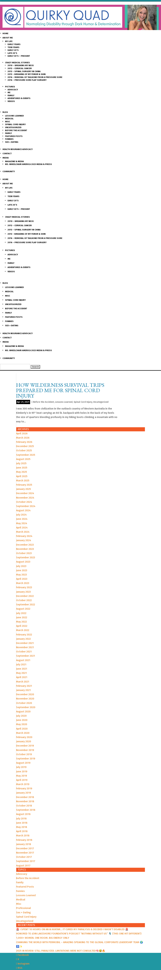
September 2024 (25, 506)
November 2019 (25, 750)
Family (11, 95)
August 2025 (23, 459)
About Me (8, 38)
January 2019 (23, 792)
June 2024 (21, 518)
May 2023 (21, 574)
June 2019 (21, 771)
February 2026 (24, 441)
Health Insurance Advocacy (18, 149)
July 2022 (21, 613)
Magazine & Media (14, 161)
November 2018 (25, 801)
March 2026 (22, 437)
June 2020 (21, 720)
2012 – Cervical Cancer (20, 68)
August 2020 (23, 711)
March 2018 (22, 835)
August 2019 (23, 762)
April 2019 (21, 779)
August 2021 (23, 660)
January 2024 (23, 540)
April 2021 (21, 677)
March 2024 (22, 531)
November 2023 (25, 548)
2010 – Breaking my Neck (21, 65)
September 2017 (25, 861)
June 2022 (21, 617)
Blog (5, 112)
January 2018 (23, 844)
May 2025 (21, 471)
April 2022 (21, 625)
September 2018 (25, 809)
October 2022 (24, 600)
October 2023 (24, 553)
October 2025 (24, 450)
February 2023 (24, 587)
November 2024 (25, 497)
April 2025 (21, 476)
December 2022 (25, 596)
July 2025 (21, 463)
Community (9, 171)
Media (6, 158)
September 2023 (25, 557)
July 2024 (21, 514)
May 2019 (21, 775)
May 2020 (21, 724)
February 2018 (24, 839)
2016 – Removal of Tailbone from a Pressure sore (35, 77)
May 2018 (21, 827)
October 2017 (24, 856)
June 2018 (21, 822)
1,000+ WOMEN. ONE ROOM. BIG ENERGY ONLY (42, 937)
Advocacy (13, 89)
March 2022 (22, 630)
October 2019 (24, 754)
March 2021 (22, 681)
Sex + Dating (11, 142)
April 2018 (22, 831)
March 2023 (22, 583)
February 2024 (24, 536)
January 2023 (23, 591)
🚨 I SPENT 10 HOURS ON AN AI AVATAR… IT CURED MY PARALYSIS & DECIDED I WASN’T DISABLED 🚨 (72, 929)
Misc (7, 121)
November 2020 (25, 698)
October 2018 (24, 805)
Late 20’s (12, 53)
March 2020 (22, 732)
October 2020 (24, 703)
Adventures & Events (19, 98)
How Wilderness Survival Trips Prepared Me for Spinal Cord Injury (60, 390)
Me (9, 92)
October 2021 (24, 651)
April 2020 (22, 728)
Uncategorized (13, 127)
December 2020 (25, 694)
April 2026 (22, 433)
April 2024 (22, 527)
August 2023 (23, 561)
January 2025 (23, 489)
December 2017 (25, 848)
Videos (11, 101)
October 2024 (24, 501)
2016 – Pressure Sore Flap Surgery (27, 80)
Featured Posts (14, 136)
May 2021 (21, 672)
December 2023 (25, 544)
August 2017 (23, 865)
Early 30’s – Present (19, 56)
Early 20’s (13, 50)
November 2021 (25, 647)
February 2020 (24, 737)
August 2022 (23, 608)
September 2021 (25, 655)
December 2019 (25, 745)
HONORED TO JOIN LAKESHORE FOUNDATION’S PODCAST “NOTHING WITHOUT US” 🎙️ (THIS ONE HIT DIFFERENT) (78, 933)
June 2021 (21, 668)
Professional (23, 908)
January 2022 (23, 638)
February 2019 (24, 788)
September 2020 (25, 707)
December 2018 (25, 797)
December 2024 (25, 493)
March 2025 (22, 480)
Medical (9, 118)
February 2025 (24, 484)
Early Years (14, 44)
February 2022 (24, 634)
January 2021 (23, 690)
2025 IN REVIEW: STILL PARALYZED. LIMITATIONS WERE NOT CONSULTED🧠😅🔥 (60, 950)
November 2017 (25, 852)
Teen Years (13, 47)
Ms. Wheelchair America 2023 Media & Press (28, 164)
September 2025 (25, 454)
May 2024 (21, 523)
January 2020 (23, 741)
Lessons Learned (14, 116)
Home (5, 33)
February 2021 (24, 685)
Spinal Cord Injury (15, 124)
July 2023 (21, 566)
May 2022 (21, 621)
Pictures (10, 86)
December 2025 (25, 446)
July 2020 (21, 715)
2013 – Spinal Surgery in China (24, 71)
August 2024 (23, 510)
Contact (7, 153)
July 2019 (21, 767)
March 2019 (22, 784)
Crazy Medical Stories (17, 62)
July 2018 (21, 818)
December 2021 (25, 643)
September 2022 (25, 604)
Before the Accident (16, 130)
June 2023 (21, 570)
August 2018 (23, 814)
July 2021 (21, 664)
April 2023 (21, 578)
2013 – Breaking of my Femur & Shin (27, 74)
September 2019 (25, 758)
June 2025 (21, 467)
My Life (8, 41)
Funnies (9, 139)
